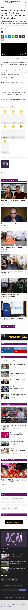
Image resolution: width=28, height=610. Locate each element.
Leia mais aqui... (9, 606)
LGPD (3, 498)
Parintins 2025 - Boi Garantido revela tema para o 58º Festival (13, 481)
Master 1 (3, 274)
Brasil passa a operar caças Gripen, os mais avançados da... (18, 562)
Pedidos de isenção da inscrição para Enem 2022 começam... (13, 318)
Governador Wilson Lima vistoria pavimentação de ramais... (10, 295)
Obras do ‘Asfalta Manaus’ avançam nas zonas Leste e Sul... (18, 555)
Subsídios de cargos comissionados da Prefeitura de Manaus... (18, 450)
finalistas (11, 502)
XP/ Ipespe (15, 508)
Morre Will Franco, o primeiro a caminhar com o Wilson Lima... (17, 365)
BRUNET (18, 505)
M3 (7, 505)
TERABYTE (15, 498)
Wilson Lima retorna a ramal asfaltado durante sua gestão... (17, 372)
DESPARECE (4, 502)
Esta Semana (5, 360)
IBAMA (7, 82)
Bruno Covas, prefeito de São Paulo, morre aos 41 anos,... (13, 224)
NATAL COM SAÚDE (19, 502)
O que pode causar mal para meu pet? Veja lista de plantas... (18, 426)
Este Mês (14, 360)
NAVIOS (23, 505)
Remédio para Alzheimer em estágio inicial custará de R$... (17, 387)
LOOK (3, 505)
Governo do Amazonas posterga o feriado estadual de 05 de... (18, 569)
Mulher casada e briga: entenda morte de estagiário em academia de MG (14, 100)
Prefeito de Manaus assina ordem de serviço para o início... (18, 442)
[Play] (2, 54)
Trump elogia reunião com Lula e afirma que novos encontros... (18, 380)
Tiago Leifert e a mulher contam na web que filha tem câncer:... (13, 201)
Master (4, 32)
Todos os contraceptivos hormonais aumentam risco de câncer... (17, 434)
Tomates (12, 505)
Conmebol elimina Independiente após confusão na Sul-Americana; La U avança (14, 93)
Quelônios (22, 82)
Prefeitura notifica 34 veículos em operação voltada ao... (13, 248)
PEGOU (20, 498)
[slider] (6, 54)
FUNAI (12, 82)
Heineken (8, 498)
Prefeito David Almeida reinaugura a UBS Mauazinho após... (12, 271)
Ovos (17, 82)
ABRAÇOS (4, 508)
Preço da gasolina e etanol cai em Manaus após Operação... (18, 395)
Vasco (9, 508)
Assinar (22, 590)
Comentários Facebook (8, 326)
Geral (3, 7)
